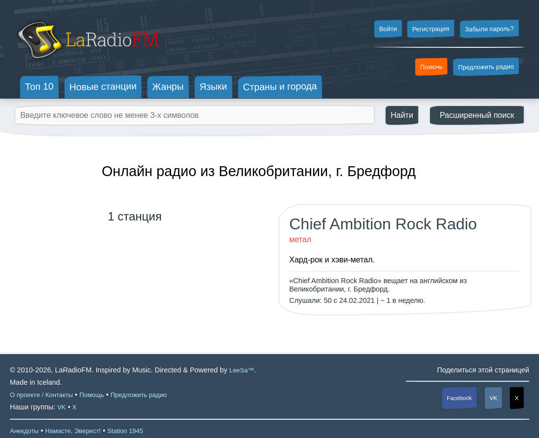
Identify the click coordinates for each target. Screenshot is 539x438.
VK (494, 398)
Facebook (459, 398)
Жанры (168, 86)
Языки (213, 86)
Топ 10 (39, 86)
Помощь (91, 395)
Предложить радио (486, 67)
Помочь (431, 67)
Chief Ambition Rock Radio (383, 224)
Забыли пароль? (489, 29)
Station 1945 (125, 431)
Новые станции (103, 86)
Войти (387, 29)
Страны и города (280, 87)
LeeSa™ (241, 370)
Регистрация (430, 29)
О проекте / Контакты (41, 395)
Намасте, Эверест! (73, 431)
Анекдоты (24, 431)
